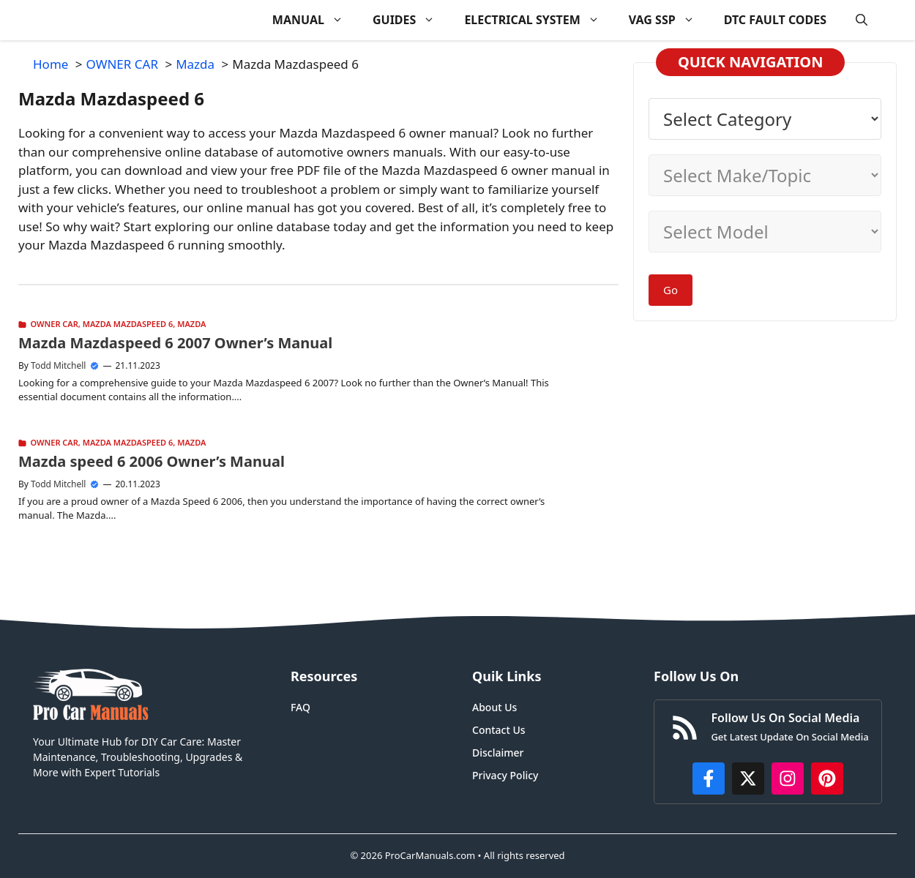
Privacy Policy (505, 775)
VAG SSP (669, 20)
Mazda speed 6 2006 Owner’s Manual (151, 461)
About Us (494, 707)
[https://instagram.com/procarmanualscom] (788, 778)
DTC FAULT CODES (775, 20)
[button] (861, 20)
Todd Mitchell (58, 365)
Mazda (191, 323)
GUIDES (411, 20)
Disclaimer (497, 752)
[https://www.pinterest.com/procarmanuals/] (827, 778)
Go (670, 289)
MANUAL (315, 20)
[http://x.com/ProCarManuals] (748, 778)
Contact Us (499, 730)
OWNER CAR (54, 323)
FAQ (300, 707)
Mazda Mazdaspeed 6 (128, 323)
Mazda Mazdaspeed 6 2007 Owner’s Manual (175, 343)
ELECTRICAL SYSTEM (538, 20)
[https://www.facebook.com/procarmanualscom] (708, 778)
